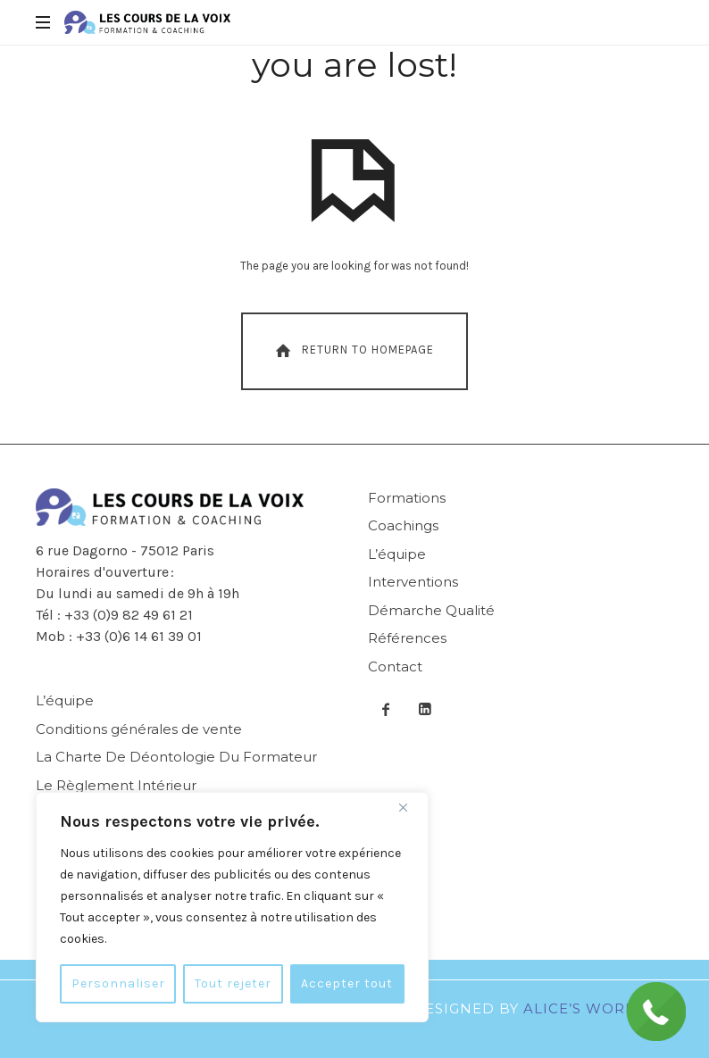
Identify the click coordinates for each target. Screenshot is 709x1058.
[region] (232, 907)
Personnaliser (118, 983)
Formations (407, 497)
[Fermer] (410, 807)
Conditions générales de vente (139, 729)
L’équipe (397, 554)
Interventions (413, 581)
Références (407, 637)
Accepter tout (347, 983)
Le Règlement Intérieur (116, 785)
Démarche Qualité (431, 610)
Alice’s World (584, 1008)
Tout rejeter (233, 983)
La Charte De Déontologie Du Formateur (176, 756)
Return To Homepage (353, 351)
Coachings (403, 525)
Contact (395, 666)
